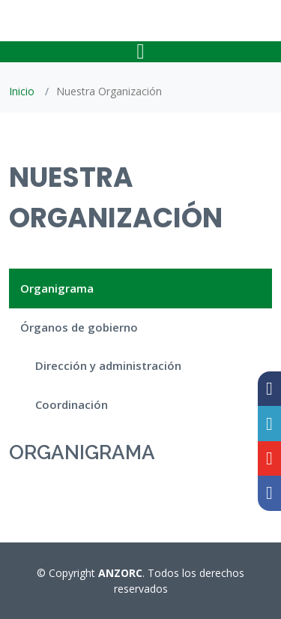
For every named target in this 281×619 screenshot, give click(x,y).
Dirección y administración (108, 365)
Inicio (21, 91)
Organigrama (57, 288)
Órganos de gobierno (79, 327)
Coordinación (71, 404)
